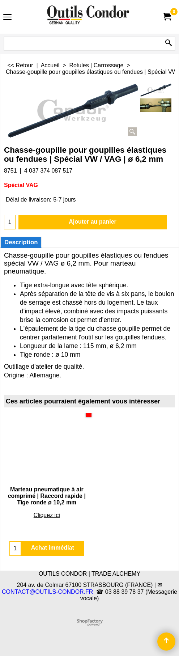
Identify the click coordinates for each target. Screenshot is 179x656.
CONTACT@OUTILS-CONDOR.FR (47, 592)
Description (21, 242)
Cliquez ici (47, 515)
